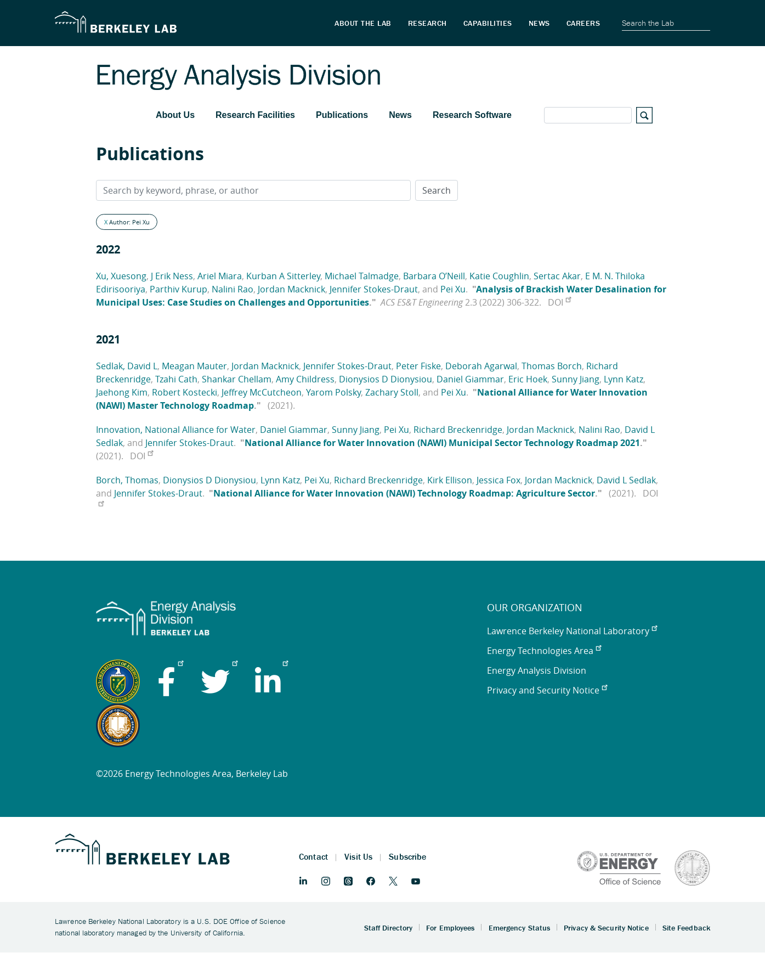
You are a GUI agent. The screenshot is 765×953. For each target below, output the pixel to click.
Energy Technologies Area (544, 651)
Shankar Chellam (236, 379)
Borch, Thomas (127, 480)
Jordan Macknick (291, 289)
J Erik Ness (172, 276)
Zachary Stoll (391, 392)
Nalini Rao (232, 289)
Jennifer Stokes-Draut (374, 289)
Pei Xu (453, 289)
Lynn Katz (623, 379)
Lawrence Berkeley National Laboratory (572, 631)
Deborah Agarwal (481, 366)
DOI (559, 302)
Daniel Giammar (470, 379)
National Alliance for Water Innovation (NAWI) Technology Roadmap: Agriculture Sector (404, 493)
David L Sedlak (626, 480)
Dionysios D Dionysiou (385, 379)
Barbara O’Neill (434, 276)
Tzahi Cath (176, 379)
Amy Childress (305, 379)
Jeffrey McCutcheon (262, 392)
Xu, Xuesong (121, 276)
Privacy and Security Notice (547, 690)
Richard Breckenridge (457, 430)
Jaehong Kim (122, 392)
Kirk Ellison (449, 480)
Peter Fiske (418, 366)
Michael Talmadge (362, 276)
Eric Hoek (527, 379)
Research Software (472, 115)
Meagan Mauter (194, 366)
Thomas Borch (552, 366)
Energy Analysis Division (536, 670)
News (400, 115)
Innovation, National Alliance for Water (176, 430)
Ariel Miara (219, 276)
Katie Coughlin (499, 276)
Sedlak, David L (126, 366)
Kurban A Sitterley (283, 276)
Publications (342, 115)
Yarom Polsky (333, 392)
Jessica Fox (498, 480)
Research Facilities (255, 115)
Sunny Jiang (575, 379)
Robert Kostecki (184, 392)
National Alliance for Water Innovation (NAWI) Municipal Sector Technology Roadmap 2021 (442, 443)
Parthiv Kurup (178, 289)
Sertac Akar (557, 276)
